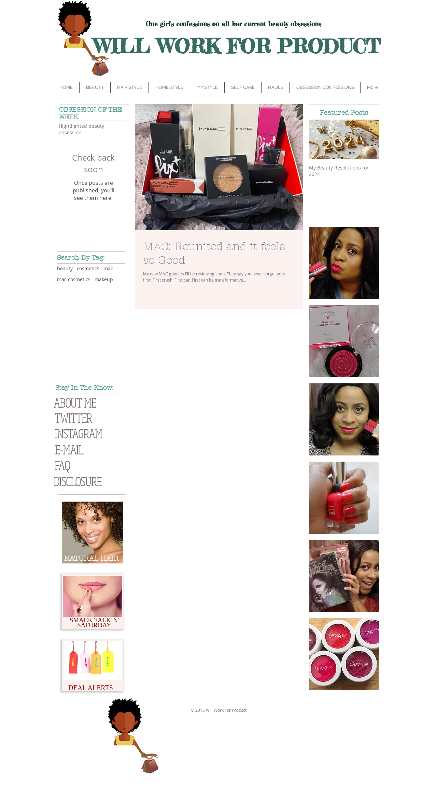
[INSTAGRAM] (92, 433)
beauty (65, 268)
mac (108, 268)
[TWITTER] (83, 418)
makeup (104, 279)
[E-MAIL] (84, 449)
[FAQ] (84, 465)
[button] (92, 481)
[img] (344, 263)
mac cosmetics (73, 279)
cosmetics (88, 268)
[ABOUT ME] (88, 403)
